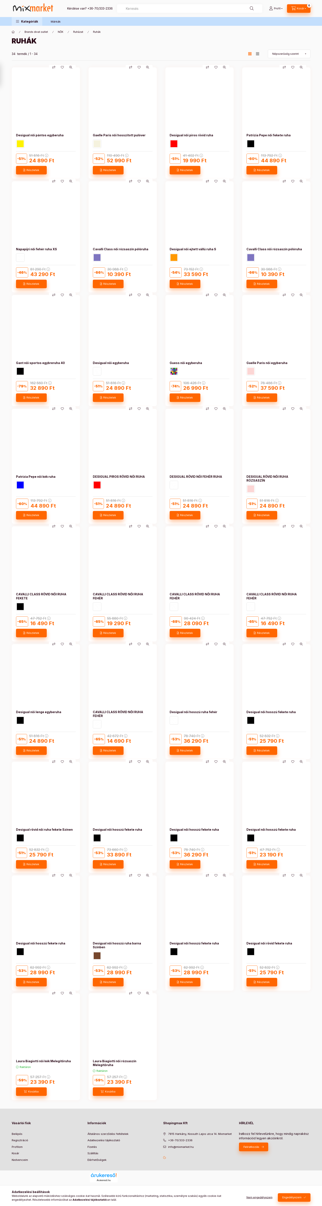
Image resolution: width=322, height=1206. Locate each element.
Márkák (56, 21)
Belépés (17, 1133)
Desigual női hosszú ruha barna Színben (117, 945)
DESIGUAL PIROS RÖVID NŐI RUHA (119, 476)
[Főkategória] (13, 32)
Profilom (17, 1146)
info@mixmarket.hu (181, 1146)
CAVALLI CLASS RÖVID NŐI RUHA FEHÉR (118, 596)
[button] (27, 21)
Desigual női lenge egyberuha (38, 712)
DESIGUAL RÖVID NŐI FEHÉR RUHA (196, 476)
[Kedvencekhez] (62, 67)
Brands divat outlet (36, 31)
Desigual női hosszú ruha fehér (193, 712)
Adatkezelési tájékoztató (103, 1140)
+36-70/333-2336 (100, 8)
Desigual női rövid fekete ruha (269, 943)
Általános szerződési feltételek (107, 1133)
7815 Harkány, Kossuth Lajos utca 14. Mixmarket (200, 1133)
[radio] (257, 53)
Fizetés (92, 1146)
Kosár (15, 1153)
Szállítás (92, 1153)
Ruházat (78, 31)
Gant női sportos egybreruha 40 (40, 363)
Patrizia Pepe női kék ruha (35, 476)
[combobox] (189, 8)
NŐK (60, 31)
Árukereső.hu (104, 1180)
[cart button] (298, 8)
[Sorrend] (289, 54)
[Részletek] (31, 170)
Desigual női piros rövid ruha (191, 135)
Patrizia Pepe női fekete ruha (268, 135)
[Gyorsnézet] (71, 67)
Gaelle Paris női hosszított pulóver (119, 135)
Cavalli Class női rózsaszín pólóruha (120, 249)
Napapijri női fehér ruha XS (36, 249)
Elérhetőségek (96, 1159)
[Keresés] (252, 8)
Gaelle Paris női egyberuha (266, 363)
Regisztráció (20, 1140)
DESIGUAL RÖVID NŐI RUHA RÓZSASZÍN (267, 478)
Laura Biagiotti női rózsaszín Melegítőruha (114, 1063)
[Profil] (276, 8)
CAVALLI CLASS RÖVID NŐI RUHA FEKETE (41, 596)
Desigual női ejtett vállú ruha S (193, 249)
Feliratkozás (251, 1146)
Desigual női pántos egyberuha (40, 135)
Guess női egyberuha (186, 363)
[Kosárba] (31, 1091)
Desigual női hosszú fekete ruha (271, 712)
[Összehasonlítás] (54, 67)
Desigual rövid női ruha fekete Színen (44, 829)
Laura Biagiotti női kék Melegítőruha (43, 1061)
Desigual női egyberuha (111, 363)
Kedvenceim (20, 1159)
